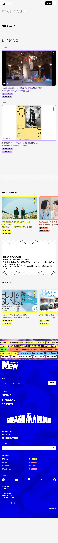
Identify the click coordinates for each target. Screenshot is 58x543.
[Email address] (25, 383)
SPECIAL (8, 399)
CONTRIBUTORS (10, 438)
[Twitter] (42, 480)
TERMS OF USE (7, 495)
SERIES (7, 404)
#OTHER (33, 469)
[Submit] (53, 448)
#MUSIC (33, 459)
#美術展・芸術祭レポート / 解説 (22, 356)
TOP (3, 336)
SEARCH (5, 444)
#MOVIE (33, 462)
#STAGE (33, 466)
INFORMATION (7, 493)
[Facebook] (54, 480)
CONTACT (5, 489)
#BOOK (5, 466)
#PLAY (5, 459)
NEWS (7, 395)
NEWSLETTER (7, 379)
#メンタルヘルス (40, 356)
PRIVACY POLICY (8, 497)
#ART (4, 462)
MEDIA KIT (5, 491)
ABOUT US (7, 431)
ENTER (52, 383)
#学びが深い (6, 356)
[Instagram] (29, 480)
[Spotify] (3, 480)
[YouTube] (16, 480)
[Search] (29, 448)
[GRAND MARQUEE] (29, 418)
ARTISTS (6, 434)
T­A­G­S (8, 336)
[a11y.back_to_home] (6, 3)
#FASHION (7, 469)
